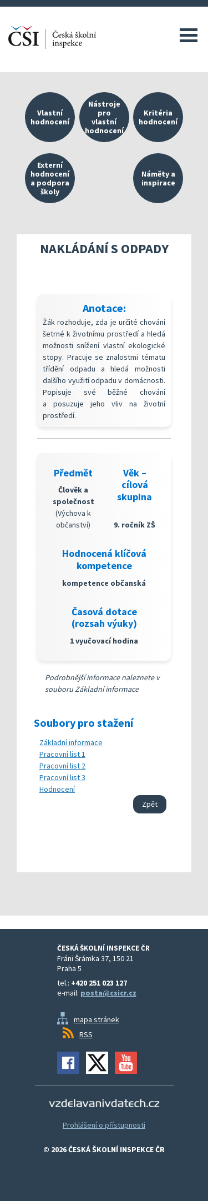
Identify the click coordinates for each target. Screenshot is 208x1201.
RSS (86, 1034)
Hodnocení (57, 789)
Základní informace (71, 742)
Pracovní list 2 (62, 766)
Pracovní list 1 (62, 754)
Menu (188, 35)
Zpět (150, 804)
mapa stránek (96, 1019)
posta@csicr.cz (108, 993)
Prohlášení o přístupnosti (104, 1125)
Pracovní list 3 (62, 777)
